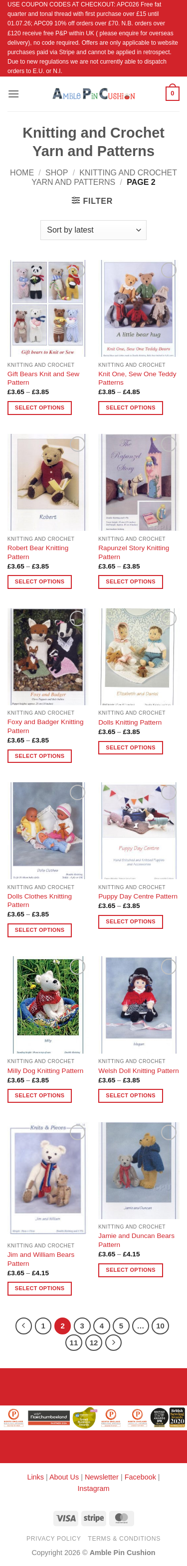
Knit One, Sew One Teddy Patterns (137, 378)
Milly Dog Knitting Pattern (45, 1070)
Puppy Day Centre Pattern (138, 896)
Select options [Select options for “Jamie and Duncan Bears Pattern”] (130, 1270)
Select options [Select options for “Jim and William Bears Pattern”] (39, 1288)
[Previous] (23, 1326)
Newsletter (102, 1477)
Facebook (140, 1477)
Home (22, 172)
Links (36, 1477)
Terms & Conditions (124, 1538)
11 (74, 1342)
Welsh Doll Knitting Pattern (138, 1070)
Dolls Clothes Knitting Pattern (39, 901)
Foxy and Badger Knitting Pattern (45, 726)
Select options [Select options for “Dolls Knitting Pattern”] (130, 747)
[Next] (113, 1342)
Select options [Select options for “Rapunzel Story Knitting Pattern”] (130, 581)
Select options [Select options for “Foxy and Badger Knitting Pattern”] (39, 756)
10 (160, 1325)
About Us (64, 1477)
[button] (13, 94)
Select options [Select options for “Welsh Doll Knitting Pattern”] (130, 1095)
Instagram (94, 1488)
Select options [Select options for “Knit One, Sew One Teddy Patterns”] (130, 408)
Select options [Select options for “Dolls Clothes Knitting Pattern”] (39, 930)
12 (94, 1342)
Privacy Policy (53, 1538)
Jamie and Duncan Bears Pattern (136, 1240)
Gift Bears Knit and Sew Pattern (43, 378)
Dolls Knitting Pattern (130, 722)
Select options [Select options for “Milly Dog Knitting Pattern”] (39, 1095)
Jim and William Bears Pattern (40, 1259)
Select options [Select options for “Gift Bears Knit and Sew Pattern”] (39, 408)
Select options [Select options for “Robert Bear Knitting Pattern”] (39, 581)
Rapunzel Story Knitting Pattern (133, 552)
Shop (56, 172)
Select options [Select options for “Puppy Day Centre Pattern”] (130, 921)
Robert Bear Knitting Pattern (37, 552)
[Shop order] (93, 230)
